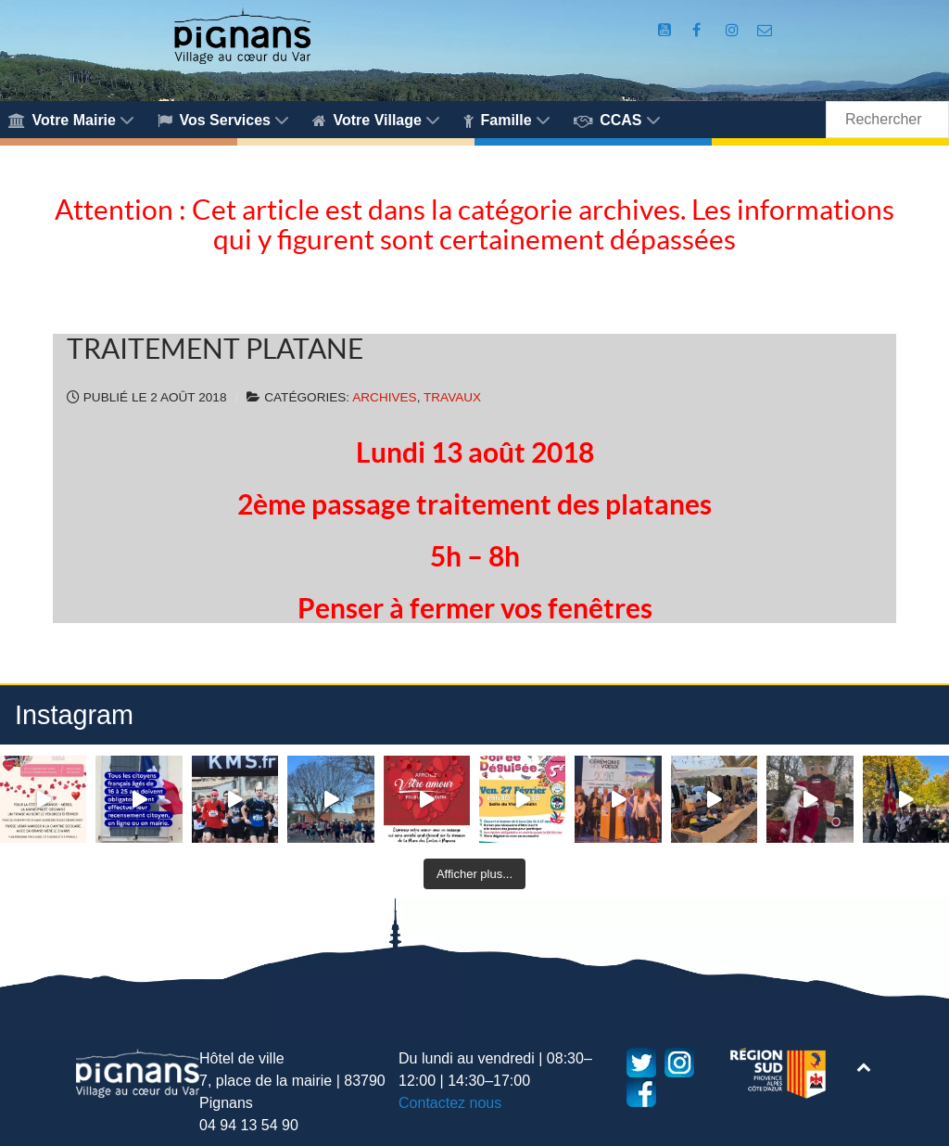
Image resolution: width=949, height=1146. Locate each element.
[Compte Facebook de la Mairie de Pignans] (698, 30)
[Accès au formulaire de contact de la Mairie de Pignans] (765, 30)
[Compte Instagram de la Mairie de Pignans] (734, 30)
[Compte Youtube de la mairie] (666, 30)
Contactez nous (450, 1103)
